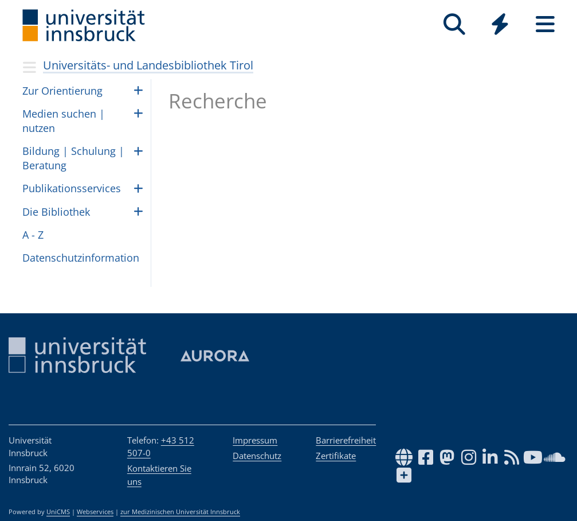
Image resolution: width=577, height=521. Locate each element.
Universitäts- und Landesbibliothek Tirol (148, 65)
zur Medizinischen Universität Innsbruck (180, 512)
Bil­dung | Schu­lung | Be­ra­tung (73, 158)
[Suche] (454, 24)
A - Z (33, 235)
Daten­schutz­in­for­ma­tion (80, 258)
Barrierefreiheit (346, 440)
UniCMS (58, 512)
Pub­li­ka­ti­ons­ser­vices (71, 188)
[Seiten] (545, 24)
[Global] (500, 25)
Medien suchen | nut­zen (63, 121)
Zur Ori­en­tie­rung (62, 91)
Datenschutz (257, 455)
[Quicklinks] (500, 24)
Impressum (255, 440)
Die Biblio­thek (56, 212)
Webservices (95, 512)
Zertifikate (336, 455)
